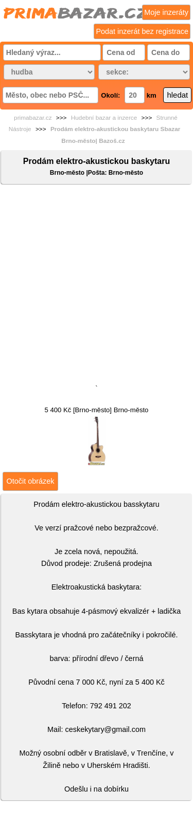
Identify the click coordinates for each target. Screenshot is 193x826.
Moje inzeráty (166, 12)
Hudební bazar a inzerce (104, 117)
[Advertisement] (96, 286)
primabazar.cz (32, 117)
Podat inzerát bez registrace (142, 31)
